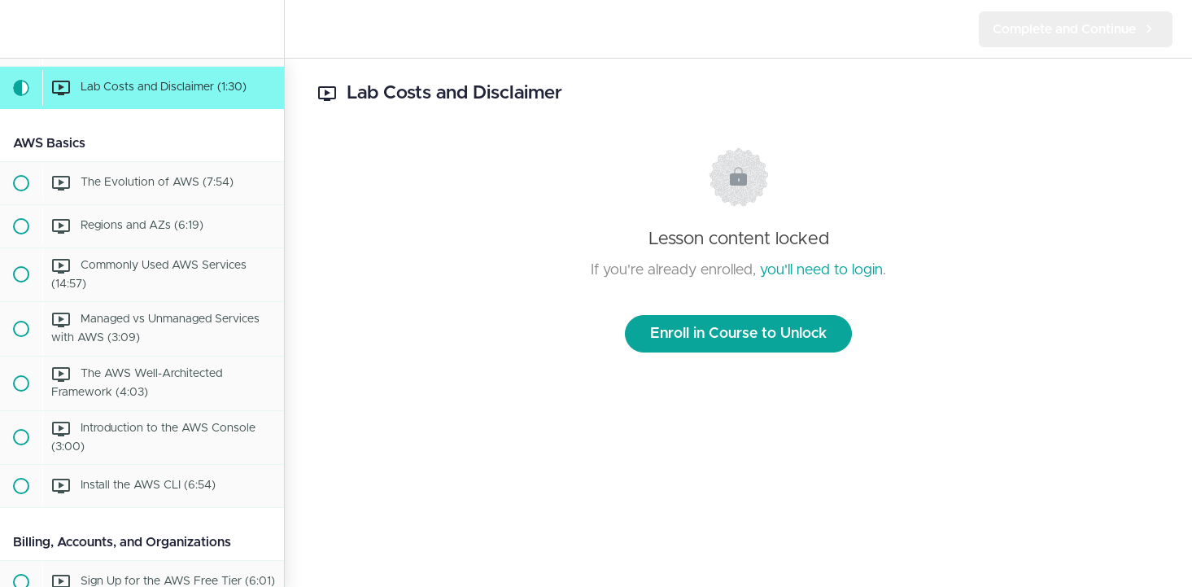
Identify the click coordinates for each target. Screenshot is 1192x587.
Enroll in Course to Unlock (738, 333)
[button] (20, 29)
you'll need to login (821, 270)
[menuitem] (263, 29)
